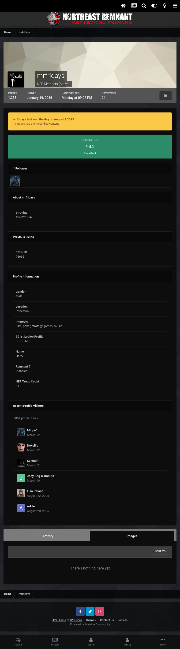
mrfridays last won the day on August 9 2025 (43, 119)
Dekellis (32, 445)
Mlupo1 (32, 430)
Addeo (31, 506)
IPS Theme (59, 620)
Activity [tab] (48, 536)
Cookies (122, 620)
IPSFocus (76, 620)
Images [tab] (132, 536)
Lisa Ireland (35, 491)
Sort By (161, 551)
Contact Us (107, 620)
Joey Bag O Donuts (40, 476)
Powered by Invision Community (90, 624)
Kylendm (33, 460)
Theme (91, 620)
